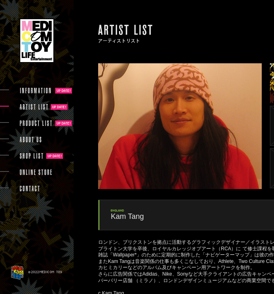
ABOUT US (30, 140)
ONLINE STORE (36, 172)
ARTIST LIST (34, 107)
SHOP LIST (31, 156)
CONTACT (30, 189)
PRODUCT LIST (36, 123)
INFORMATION (36, 91)
